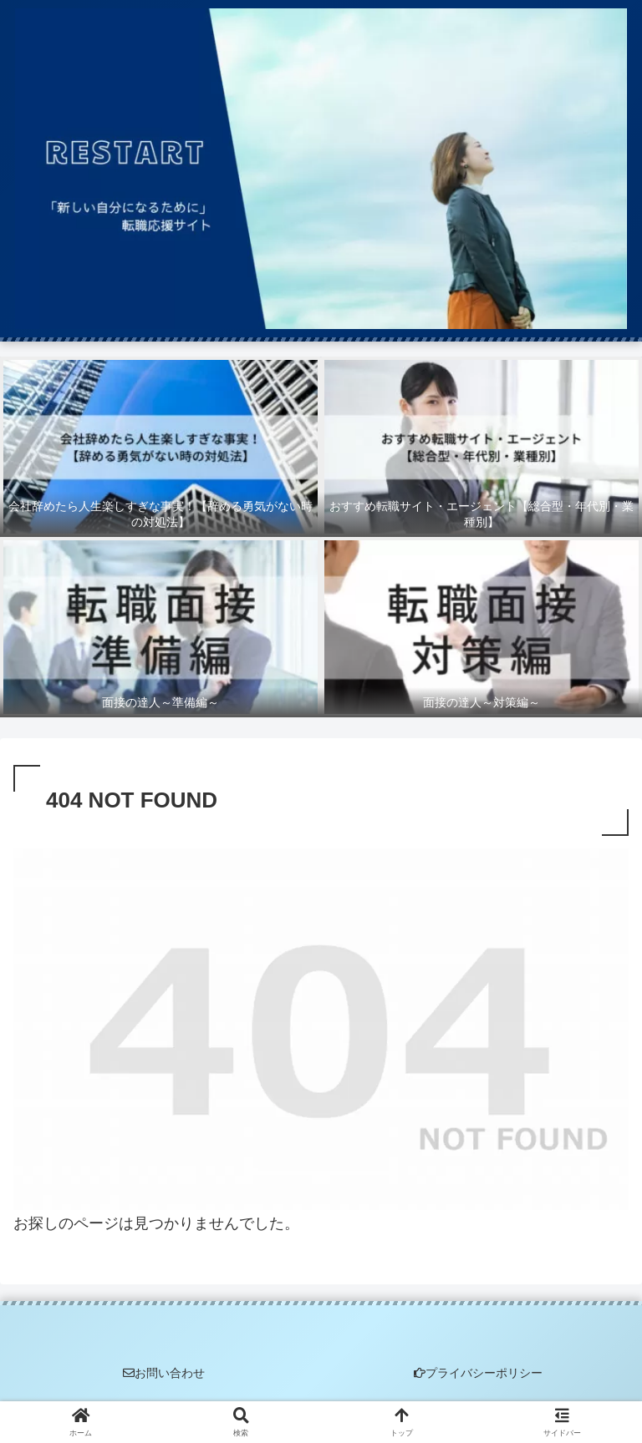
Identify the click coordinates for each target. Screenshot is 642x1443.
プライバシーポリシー (478, 1373)
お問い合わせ (164, 1373)
